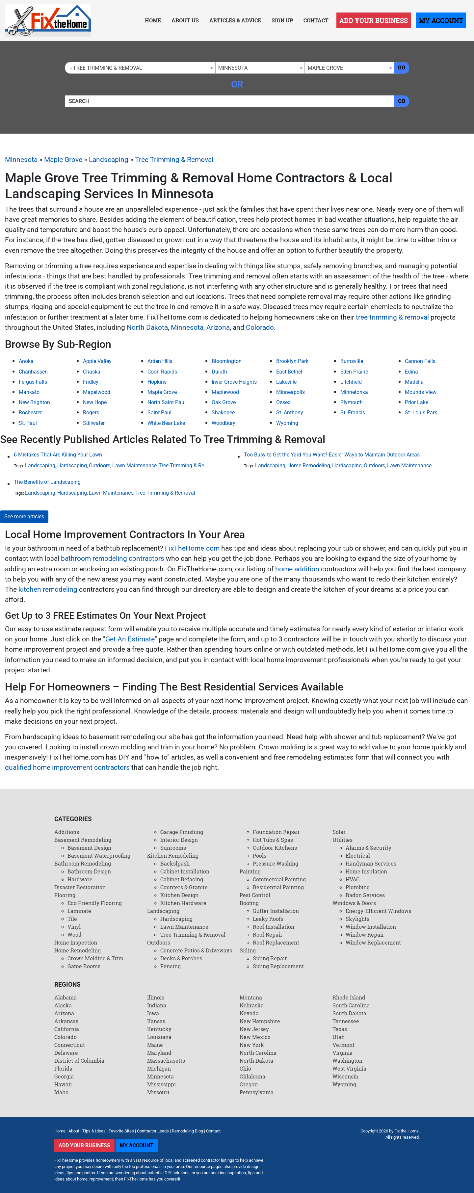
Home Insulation (366, 871)
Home (153, 20)
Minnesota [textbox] (233, 68)
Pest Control (255, 895)
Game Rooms (83, 966)
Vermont (343, 1044)
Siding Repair (270, 958)
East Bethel (289, 372)
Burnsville (351, 361)
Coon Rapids (162, 372)
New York (252, 1044)
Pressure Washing (275, 863)
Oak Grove (224, 402)
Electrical (358, 855)
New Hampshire (260, 1021)
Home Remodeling (308, 465)
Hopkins (157, 382)
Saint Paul (159, 412)
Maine (155, 1044)
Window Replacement (373, 942)
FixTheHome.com (192, 548)
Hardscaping (72, 465)
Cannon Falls (420, 361)
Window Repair (365, 934)
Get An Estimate (130, 639)
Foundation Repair (276, 831)
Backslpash (175, 863)
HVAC (352, 879)
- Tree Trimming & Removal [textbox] (105, 68)
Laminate (79, 910)
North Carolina (258, 1052)
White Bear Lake (166, 423)
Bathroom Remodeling (82, 863)
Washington (347, 1060)
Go (401, 68)
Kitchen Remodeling (172, 855)
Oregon (249, 1084)
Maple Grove (63, 160)
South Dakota (349, 1013)
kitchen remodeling (47, 589)
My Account (441, 20)
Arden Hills (159, 361)
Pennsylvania (257, 1092)
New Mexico (255, 1036)
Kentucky (159, 1028)
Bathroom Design (89, 871)
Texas (339, 1028)
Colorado (260, 327)
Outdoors (99, 465)
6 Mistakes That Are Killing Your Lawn (58, 455)
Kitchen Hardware (183, 902)
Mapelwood (96, 392)
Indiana (156, 1005)
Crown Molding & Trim (95, 958)
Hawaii (63, 1084)
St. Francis (352, 412)
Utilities (342, 839)
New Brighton (34, 402)
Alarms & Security (368, 847)
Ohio (245, 1068)
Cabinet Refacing (181, 879)
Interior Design (179, 839)
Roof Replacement (276, 942)
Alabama (65, 997)
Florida (63, 1068)
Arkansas (66, 1021)
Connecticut (69, 1044)
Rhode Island (348, 997)
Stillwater (94, 423)
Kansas (156, 1021)
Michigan (159, 1068)
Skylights (357, 918)
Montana (251, 997)
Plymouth (351, 402)
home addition (297, 569)
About (73, 1130)
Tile (72, 918)
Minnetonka (354, 392)
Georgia (64, 1076)
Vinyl (74, 926)
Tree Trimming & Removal (174, 160)
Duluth (219, 372)
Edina (411, 372)
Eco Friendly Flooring (94, 902)
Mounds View (420, 392)
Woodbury (223, 423)
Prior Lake (416, 402)
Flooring (64, 895)
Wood (74, 934)
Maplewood (225, 392)
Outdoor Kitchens (275, 847)
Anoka (26, 361)
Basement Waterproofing (98, 855)
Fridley (90, 382)
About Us (185, 20)
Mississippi (161, 1084)
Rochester (30, 412)
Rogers (91, 412)
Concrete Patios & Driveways (196, 950)
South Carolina (351, 1005)
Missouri (158, 1092)
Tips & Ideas (94, 1130)
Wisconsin (345, 1076)
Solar (339, 831)
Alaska (63, 1005)
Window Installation (371, 926)
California (66, 1028)
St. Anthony (289, 412)
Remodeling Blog (187, 1130)
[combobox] (140, 68)
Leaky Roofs (268, 918)
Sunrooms (173, 847)
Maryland (159, 1052)
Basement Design (89, 847)
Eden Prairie (354, 372)
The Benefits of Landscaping (47, 482)
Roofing (249, 902)
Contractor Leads (153, 1130)
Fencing (170, 966)
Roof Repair (267, 934)
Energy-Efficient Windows (378, 910)
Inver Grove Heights (234, 382)
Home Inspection (75, 942)
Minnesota (21, 160)
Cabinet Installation (184, 871)
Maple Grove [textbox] (325, 68)
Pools (259, 855)
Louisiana (159, 1036)
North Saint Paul (166, 402)
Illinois (155, 997)
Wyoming (287, 423)
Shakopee (223, 412)
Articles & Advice (235, 20)
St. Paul (28, 423)
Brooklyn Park (292, 361)
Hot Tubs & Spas (273, 839)
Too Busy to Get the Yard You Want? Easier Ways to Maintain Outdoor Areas (332, 455)
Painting (250, 871)
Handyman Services (371, 863)
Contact (316, 20)
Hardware (79, 879)
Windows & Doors (354, 902)
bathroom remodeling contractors (112, 558)
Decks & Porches (181, 958)
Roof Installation (273, 926)
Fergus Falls (33, 382)
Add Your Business (373, 20)
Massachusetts (166, 1060)
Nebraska (252, 1005)
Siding (248, 950)
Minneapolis (290, 392)
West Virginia (349, 1068)
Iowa (153, 1013)
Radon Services (365, 895)
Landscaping (108, 160)
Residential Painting (278, 887)
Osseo (283, 402)
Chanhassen (33, 372)
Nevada (249, 1013)
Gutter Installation (276, 910)
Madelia (414, 382)
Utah (338, 1036)
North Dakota (147, 327)
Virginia (342, 1052)
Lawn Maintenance (134, 465)
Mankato (29, 392)
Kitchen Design (179, 895)
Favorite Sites (121, 1130)
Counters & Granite (184, 887)
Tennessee (345, 1021)
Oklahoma (252, 1076)
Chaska (91, 372)
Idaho (61, 1092)
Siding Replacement (278, 966)
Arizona (218, 327)
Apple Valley (97, 361)
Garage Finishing (181, 831)
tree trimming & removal (392, 317)
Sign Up (282, 20)
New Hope (95, 402)
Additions (66, 831)
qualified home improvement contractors (67, 767)
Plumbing (358, 887)
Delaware (66, 1052)
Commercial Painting (279, 879)
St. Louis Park (421, 412)
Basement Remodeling (82, 839)
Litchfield (351, 382)
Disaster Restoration (80, 887)
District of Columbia (79, 1060)
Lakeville (286, 382)
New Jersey (254, 1028)
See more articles (24, 516)
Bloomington (227, 361)
